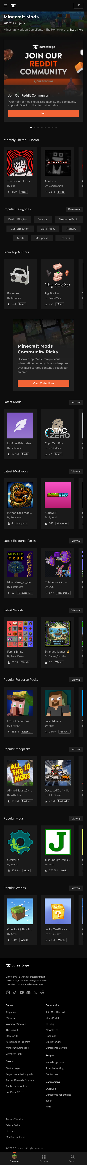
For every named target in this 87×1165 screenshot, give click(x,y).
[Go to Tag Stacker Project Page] (57, 284)
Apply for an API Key (17, 1086)
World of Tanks (14, 1054)
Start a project (14, 1068)
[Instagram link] (8, 992)
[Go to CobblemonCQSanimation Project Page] (57, 573)
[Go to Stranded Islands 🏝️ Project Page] (57, 642)
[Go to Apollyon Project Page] (57, 172)
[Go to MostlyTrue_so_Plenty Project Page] (20, 573)
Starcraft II (12, 1036)
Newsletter (52, 1030)
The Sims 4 (12, 1030)
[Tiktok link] (15, 992)
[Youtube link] (21, 992)
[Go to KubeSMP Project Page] (57, 503)
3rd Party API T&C (16, 1092)
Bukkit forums (53, 1042)
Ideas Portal (52, 1018)
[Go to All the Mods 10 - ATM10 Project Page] (20, 781)
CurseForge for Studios (58, 1095)
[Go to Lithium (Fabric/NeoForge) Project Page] (20, 434)
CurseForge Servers (56, 1048)
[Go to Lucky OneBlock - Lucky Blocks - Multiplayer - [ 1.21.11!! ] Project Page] (57, 920)
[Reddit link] (42, 992)
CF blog (50, 1024)
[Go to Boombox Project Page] (20, 284)
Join (43, 113)
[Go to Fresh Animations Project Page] (20, 712)
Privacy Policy (13, 1125)
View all (76, 402)
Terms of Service (14, 1119)
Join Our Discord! (55, 1012)
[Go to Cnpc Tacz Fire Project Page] (57, 434)
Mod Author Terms (15, 1137)
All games (11, 1012)
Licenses (10, 1131)
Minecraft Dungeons (17, 1048)
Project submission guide (19, 1074)
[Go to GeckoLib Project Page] (20, 850)
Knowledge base (55, 1062)
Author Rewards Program (20, 1080)
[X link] (35, 992)
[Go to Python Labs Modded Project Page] (20, 503)
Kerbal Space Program (18, 1042)
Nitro (49, 1106)
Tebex (49, 1101)
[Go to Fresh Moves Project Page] (57, 712)
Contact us (52, 1074)
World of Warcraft (16, 1024)
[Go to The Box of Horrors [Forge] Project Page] (20, 172)
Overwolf (51, 1089)
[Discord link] (28, 992)
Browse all (74, 209)
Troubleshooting (55, 1068)
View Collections (43, 383)
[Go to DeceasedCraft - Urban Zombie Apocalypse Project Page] (57, 781)
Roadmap (51, 1036)
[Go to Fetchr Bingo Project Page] (20, 642)
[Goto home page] (13, 6)
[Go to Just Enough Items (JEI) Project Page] (57, 850)
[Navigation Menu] (5, 6)
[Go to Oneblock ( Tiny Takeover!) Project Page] (20, 920)
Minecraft (11, 1018)
